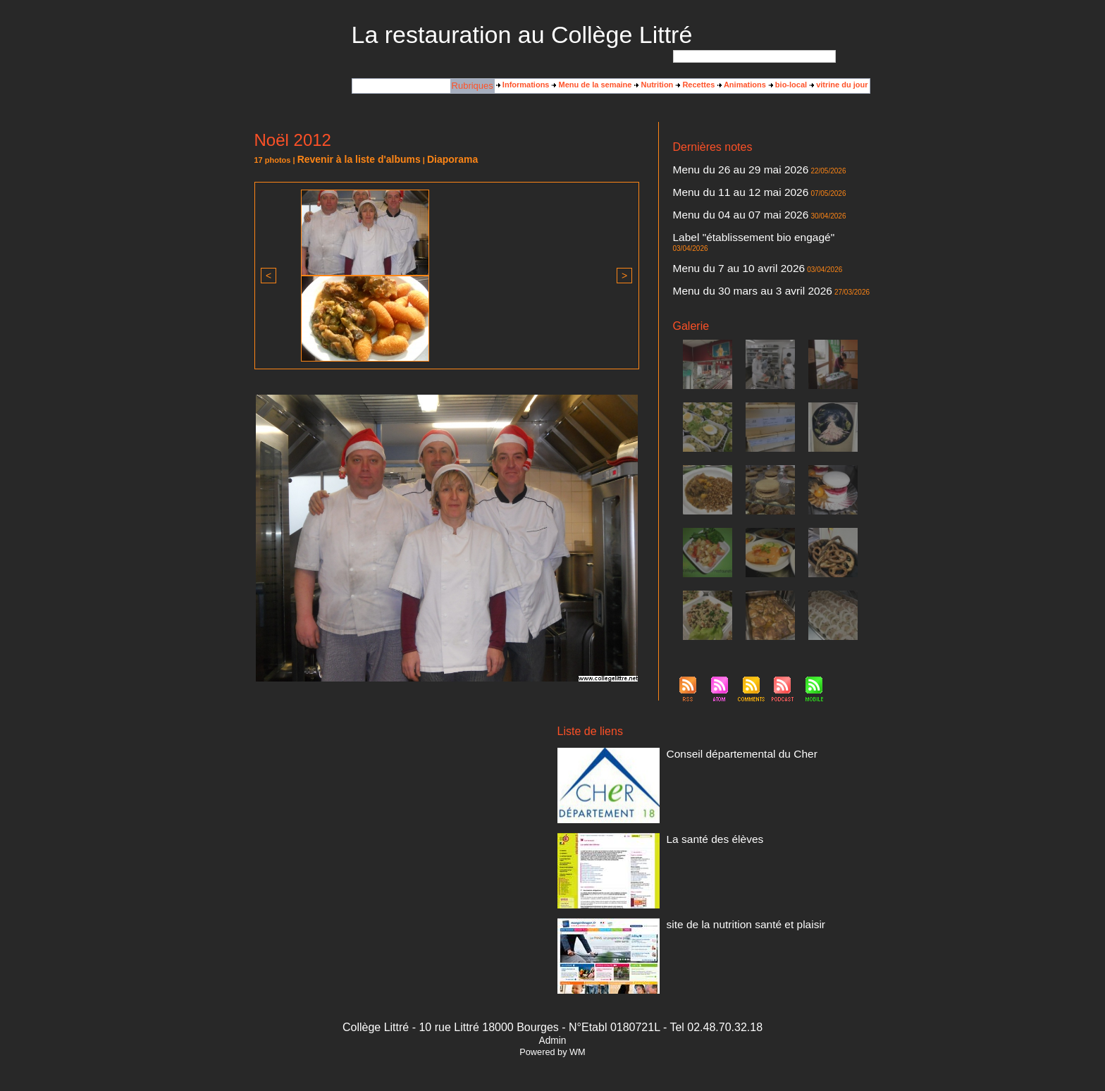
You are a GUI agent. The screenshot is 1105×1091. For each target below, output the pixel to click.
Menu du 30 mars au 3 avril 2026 (729, 260)
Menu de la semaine (591, 85)
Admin (552, 1032)
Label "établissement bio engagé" (730, 223)
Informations (523, 85)
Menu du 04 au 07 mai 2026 (721, 205)
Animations (741, 85)
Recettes (695, 85)
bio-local (788, 85)
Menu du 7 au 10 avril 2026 (720, 242)
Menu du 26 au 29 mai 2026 (721, 168)
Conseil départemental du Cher (720, 744)
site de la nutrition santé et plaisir (723, 915)
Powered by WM (552, 1044)
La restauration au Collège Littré (522, 34)
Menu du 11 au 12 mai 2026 (721, 187)
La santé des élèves (701, 829)
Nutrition (653, 85)
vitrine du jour (839, 85)
